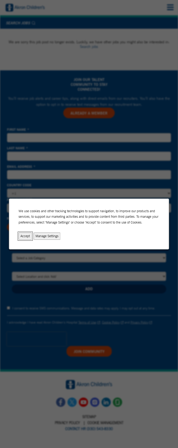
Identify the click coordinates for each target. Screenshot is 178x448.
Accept (25, 236)
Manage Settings (46, 236)
